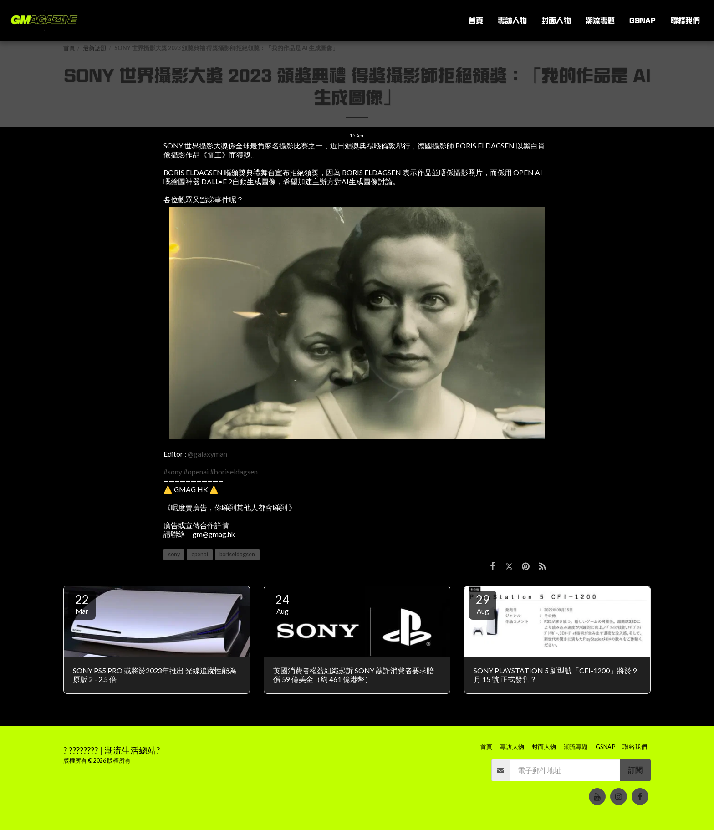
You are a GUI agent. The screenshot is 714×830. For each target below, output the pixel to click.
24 (282, 603)
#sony (172, 472)
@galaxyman (207, 454)
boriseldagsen (237, 554)
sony (174, 554)
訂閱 (635, 770)
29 (482, 603)
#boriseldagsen (234, 472)
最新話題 (95, 48)
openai (199, 554)
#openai (196, 472)
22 (82, 603)
